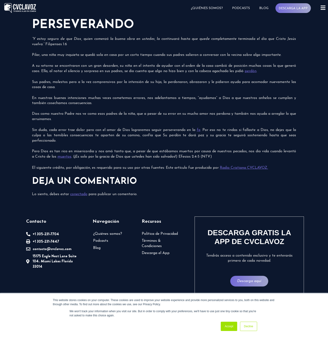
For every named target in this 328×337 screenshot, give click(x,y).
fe (198, 130)
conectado (78, 194)
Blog (263, 8)
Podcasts (241, 8)
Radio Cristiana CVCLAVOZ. (244, 168)
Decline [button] (248, 326)
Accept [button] (229, 326)
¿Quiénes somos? (207, 8)
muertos (64, 157)
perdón (250, 71)
